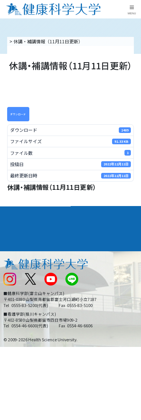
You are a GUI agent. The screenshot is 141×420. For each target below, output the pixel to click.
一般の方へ (84, 315)
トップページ (21, 41)
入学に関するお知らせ (95, 277)
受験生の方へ (16, 302)
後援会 (10, 252)
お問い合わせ (86, 264)
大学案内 (13, 212)
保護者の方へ (16, 315)
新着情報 (12, 277)
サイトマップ (86, 289)
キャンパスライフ (24, 239)
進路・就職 (86, 225)
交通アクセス (16, 264)
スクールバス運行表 (23, 289)
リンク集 (82, 252)
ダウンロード (18, 114)
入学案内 (13, 225)
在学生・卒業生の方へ (95, 302)
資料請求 (134, 74)
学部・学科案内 (91, 212)
